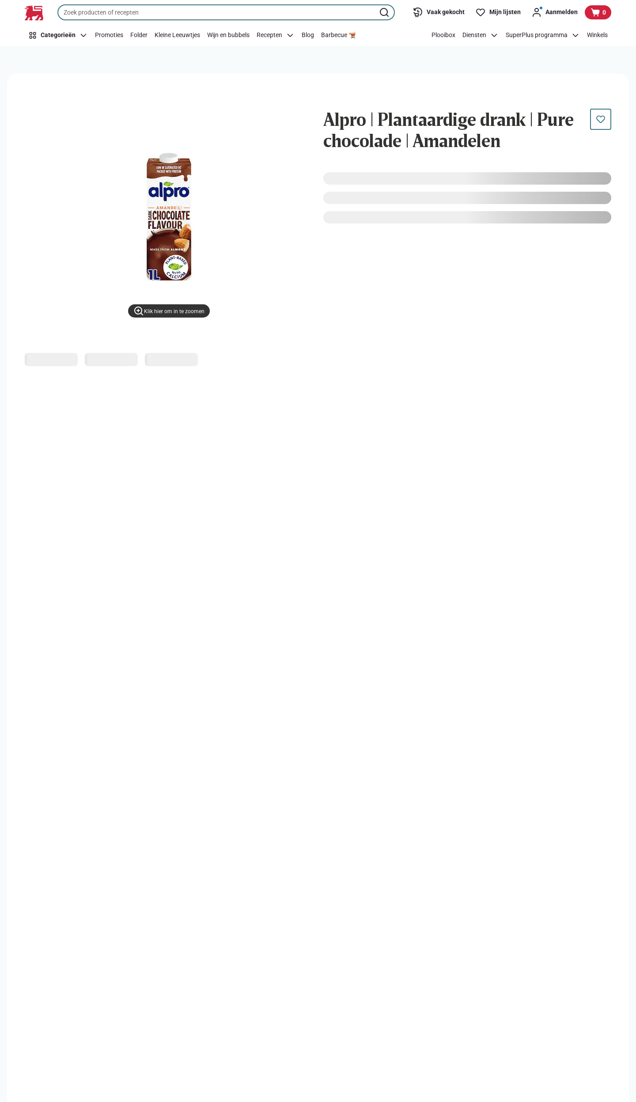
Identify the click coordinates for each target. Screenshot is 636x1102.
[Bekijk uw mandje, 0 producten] (598, 12)
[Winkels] (597, 35)
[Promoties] (109, 35)
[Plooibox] (443, 35)
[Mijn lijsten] (498, 12)
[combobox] (226, 12)
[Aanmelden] (554, 12)
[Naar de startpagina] (34, 13)
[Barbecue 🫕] (339, 35)
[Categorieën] (58, 35)
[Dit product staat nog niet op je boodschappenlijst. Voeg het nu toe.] (600, 119)
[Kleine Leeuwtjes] (177, 35)
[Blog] (308, 35)
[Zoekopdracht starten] (385, 12)
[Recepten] (275, 35)
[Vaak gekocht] (438, 12)
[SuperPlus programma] (542, 35)
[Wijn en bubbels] (228, 35)
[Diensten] (480, 35)
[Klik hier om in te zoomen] (169, 311)
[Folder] (139, 35)
